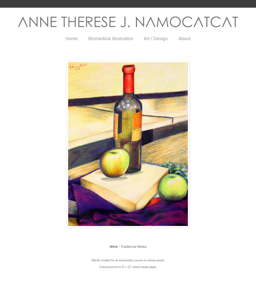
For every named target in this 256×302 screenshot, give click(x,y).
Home (71, 38)
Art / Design (156, 38)
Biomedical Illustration (110, 38)
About (184, 38)
